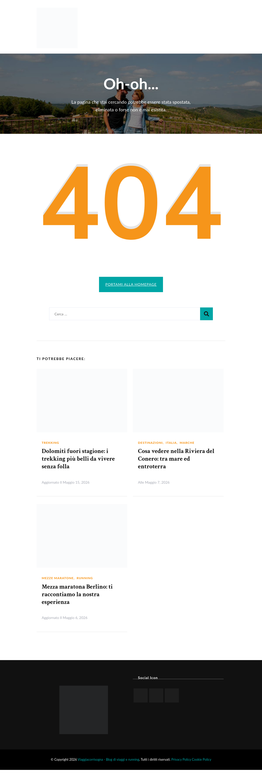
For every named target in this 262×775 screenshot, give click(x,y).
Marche (187, 448)
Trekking (50, 448)
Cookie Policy (201, 764)
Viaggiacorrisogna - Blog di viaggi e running (108, 764)
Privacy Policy (181, 764)
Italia (171, 448)
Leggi (117, 487)
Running (85, 583)
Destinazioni (150, 448)
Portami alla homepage (131, 284)
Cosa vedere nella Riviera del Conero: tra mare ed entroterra (176, 463)
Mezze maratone (58, 583)
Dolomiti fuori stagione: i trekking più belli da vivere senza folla (78, 463)
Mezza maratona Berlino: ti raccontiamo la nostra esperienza (77, 599)
